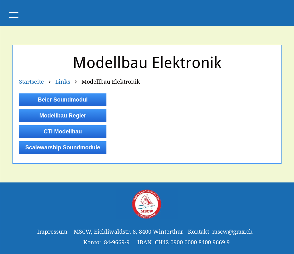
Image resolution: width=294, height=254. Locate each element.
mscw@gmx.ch (232, 231)
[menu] (14, 15)
